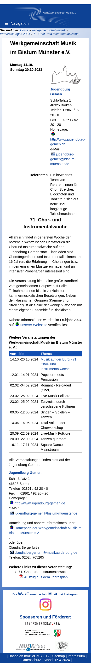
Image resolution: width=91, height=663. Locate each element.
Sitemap (58, 656)
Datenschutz (31, 660)
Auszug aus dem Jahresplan (46, 577)
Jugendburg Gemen (60, 91)
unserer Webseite (33, 325)
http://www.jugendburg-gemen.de (67, 141)
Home (24, 30)
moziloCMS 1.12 (37, 656)
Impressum (76, 656)
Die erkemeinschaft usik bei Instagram (45, 602)
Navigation (17, 23)
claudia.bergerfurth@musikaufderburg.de (46, 552)
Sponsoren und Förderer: (45, 617)
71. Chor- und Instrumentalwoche (56, 34)
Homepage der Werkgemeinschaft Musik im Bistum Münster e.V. (45, 530)
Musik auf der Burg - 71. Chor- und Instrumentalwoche (59, 364)
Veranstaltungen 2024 (15, 34)
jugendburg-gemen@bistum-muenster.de (63, 159)
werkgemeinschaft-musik (48, 30)
